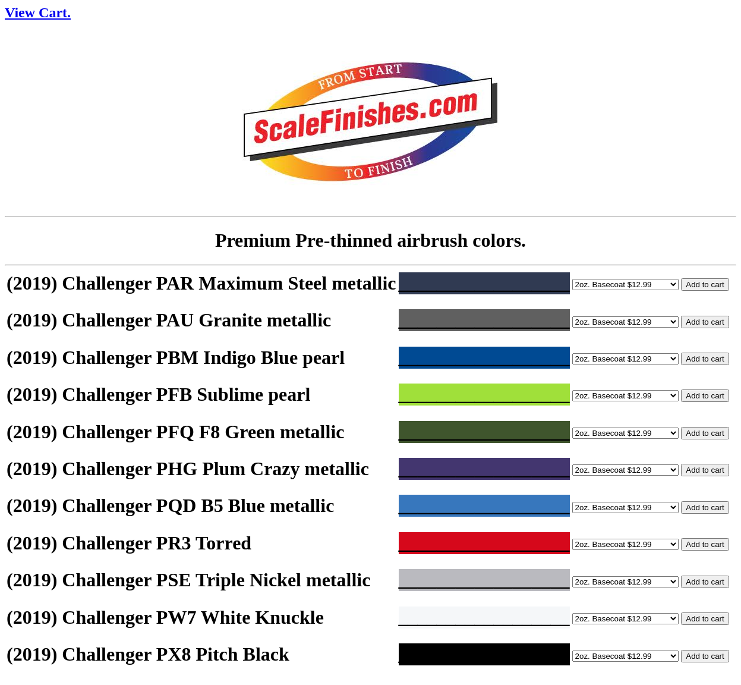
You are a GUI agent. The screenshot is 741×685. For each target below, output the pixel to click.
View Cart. (38, 12)
